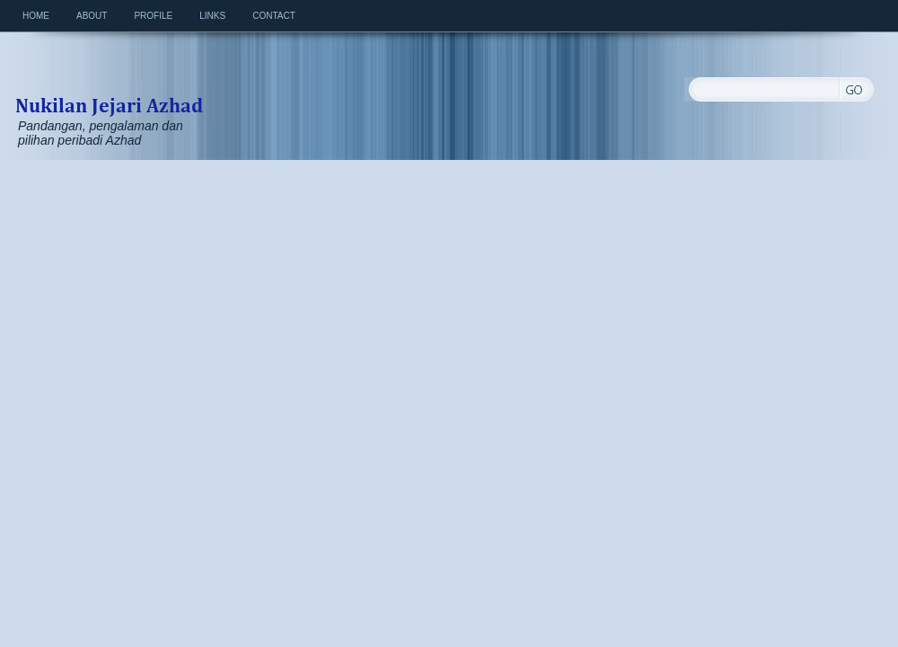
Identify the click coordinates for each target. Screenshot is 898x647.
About (91, 16)
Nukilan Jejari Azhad (108, 86)
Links (212, 16)
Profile (153, 16)
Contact (273, 16)
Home (35, 16)
